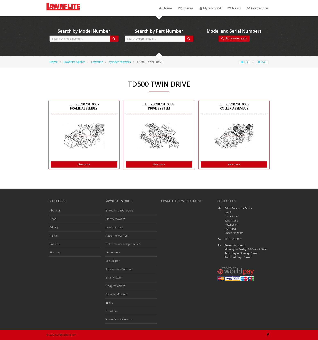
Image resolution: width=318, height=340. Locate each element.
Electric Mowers (115, 219)
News (234, 8)
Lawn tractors (114, 227)
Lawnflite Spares (74, 62)
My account (210, 8)
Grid (262, 62)
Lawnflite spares (118, 201)
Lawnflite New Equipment (181, 201)
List (244, 62)
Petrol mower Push (117, 235)
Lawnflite (97, 62)
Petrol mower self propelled (123, 244)
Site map (55, 252)
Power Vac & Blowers (119, 319)
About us (55, 210)
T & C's (54, 235)
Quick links (57, 201)
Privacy (54, 227)
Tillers (109, 302)
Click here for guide (234, 38)
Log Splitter (113, 261)
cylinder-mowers (120, 62)
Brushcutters (114, 277)
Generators (113, 252)
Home (165, 8)
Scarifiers (112, 311)
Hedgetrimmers (115, 286)
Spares (185, 8)
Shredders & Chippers (119, 210)
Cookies (55, 244)
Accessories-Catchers (119, 269)
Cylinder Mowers (116, 294)
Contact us (257, 8)
